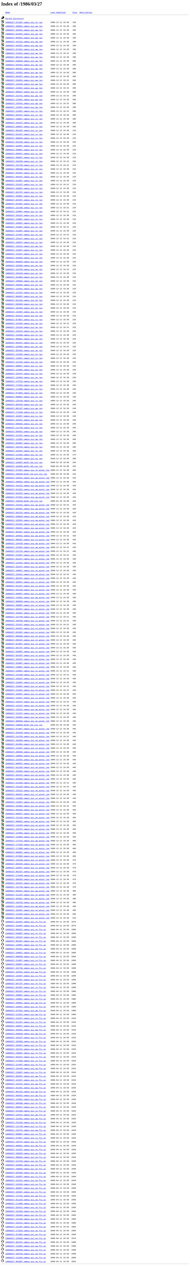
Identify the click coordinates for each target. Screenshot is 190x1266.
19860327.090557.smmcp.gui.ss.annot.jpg (27, 813)
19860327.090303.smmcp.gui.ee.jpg (23, 423)
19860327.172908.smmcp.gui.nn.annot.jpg (27, 848)
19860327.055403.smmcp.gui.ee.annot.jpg (27, 809)
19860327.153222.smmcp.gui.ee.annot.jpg (27, 790)
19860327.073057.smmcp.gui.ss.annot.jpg (27, 728)
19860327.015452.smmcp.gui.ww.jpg (23, 64)
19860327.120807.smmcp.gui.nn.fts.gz (25, 945)
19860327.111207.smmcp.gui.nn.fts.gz (25, 1226)
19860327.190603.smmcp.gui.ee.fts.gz (25, 1168)
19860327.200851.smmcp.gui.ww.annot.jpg (27, 481)
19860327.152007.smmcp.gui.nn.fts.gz (25, 925)
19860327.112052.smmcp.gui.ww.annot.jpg (27, 906)
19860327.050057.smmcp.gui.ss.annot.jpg (27, 593)
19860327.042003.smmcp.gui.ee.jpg (23, 257)
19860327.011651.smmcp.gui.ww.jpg (23, 34)
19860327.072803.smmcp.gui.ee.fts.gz (25, 1234)
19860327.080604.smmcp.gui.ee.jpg (23, 261)
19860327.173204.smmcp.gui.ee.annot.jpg (27, 844)
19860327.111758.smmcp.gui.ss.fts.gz (25, 1126)
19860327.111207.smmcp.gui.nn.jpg (23, 435)
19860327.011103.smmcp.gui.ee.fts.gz (25, 1199)
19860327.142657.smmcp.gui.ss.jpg (23, 250)
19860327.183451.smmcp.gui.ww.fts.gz (25, 972)
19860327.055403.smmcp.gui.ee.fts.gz (25, 1172)
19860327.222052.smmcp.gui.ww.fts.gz (25, 1118)
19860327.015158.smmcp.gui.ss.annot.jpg (27, 589)
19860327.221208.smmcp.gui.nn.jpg (23, 207)
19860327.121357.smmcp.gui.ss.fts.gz (25, 1080)
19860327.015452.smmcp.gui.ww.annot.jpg (27, 524)
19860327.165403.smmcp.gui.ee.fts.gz (25, 1215)
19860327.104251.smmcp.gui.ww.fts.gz (25, 1222)
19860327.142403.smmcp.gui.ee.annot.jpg (27, 825)
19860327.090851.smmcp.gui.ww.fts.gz (25, 1145)
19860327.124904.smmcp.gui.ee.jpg (23, 369)
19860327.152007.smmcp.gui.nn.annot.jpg (27, 682)
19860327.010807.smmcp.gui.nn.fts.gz (25, 933)
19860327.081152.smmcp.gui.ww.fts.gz (25, 1091)
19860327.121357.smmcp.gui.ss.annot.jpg (27, 713)
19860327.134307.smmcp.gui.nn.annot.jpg (27, 748)
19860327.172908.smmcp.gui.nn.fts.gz (25, 1203)
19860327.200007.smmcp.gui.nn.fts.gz (25, 995)
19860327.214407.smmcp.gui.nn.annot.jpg (27, 690)
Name (7, 12)
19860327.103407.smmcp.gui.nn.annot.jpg (27, 910)
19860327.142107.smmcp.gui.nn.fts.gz (25, 1149)
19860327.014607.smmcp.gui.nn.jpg (23, 180)
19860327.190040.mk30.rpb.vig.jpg (23, 724)
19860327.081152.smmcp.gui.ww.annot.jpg (27, 512)
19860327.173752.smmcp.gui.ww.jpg (23, 381)
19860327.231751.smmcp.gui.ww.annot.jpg (27, 551)
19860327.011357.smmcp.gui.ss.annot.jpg (27, 586)
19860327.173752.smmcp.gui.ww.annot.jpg (27, 840)
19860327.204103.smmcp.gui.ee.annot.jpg (27, 732)
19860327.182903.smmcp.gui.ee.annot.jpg (27, 740)
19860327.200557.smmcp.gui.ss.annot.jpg (27, 582)
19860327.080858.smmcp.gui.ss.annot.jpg (27, 601)
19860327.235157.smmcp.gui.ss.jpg (23, 238)
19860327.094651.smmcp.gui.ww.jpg (23, 431)
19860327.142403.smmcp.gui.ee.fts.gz (25, 1184)
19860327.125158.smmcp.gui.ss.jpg (23, 400)
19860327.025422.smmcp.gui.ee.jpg (23, 315)
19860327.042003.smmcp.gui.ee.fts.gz (25, 1165)
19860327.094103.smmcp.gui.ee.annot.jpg (27, 863)
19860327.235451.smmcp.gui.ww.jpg (23, 103)
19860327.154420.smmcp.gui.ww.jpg (23, 84)
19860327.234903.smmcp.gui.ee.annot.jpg (27, 806)
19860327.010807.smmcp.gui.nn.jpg (23, 188)
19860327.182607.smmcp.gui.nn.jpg (23, 145)
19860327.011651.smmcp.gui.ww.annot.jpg (27, 489)
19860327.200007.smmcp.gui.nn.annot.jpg (27, 605)
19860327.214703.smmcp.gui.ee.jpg (23, 269)
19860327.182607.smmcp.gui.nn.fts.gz (25, 1006)
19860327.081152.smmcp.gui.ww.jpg (23, 57)
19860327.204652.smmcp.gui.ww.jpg (23, 80)
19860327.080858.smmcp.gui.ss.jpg (23, 138)
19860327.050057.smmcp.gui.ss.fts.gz (25, 964)
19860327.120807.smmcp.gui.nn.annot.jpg (27, 667)
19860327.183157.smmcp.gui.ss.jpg (23, 122)
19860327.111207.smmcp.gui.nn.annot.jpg (27, 894)
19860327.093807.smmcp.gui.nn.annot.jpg (27, 898)
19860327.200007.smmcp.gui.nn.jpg (23, 149)
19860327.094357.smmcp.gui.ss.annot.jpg (27, 794)
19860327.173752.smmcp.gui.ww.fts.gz (25, 1195)
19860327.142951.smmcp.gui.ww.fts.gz (25, 1099)
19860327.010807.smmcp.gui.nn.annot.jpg (27, 651)
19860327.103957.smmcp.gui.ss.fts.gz (25, 1176)
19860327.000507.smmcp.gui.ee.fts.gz (25, 1188)
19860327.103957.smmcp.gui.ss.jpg (23, 416)
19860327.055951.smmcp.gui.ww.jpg (23, 37)
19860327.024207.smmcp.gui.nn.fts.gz (25, 921)
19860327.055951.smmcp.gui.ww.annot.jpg (27, 508)
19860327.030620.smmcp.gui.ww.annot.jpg (27, 516)
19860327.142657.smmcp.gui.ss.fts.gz (25, 975)
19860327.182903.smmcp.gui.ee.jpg (23, 265)
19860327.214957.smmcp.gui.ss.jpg (23, 111)
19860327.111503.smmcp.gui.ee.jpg (23, 454)
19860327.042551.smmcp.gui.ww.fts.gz (25, 948)
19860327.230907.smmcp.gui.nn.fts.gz (25, 999)
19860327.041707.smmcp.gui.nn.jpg (23, 192)
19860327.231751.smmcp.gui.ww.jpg (23, 95)
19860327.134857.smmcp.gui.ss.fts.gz (25, 1072)
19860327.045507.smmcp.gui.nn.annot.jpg (27, 628)
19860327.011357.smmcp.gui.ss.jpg (23, 134)
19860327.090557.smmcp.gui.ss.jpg (23, 365)
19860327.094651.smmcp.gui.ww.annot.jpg (27, 890)
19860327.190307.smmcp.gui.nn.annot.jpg (27, 678)
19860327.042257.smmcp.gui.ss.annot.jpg (27, 559)
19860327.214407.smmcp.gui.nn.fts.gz (25, 1064)
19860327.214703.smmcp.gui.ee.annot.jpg (27, 736)
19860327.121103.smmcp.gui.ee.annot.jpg (27, 817)
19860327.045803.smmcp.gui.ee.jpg (23, 304)
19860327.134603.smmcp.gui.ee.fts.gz (25, 1238)
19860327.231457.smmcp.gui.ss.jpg (23, 184)
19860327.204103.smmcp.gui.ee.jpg (23, 273)
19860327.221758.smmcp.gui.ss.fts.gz (25, 968)
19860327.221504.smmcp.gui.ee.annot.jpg (27, 782)
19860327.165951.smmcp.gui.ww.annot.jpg (27, 520)
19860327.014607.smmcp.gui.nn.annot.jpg (27, 643)
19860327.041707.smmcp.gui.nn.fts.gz (25, 983)
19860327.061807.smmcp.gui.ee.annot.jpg (27, 918)
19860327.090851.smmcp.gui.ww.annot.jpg (27, 821)
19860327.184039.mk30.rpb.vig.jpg (23, 466)
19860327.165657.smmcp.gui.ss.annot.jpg (27, 694)
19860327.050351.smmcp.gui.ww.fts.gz (25, 1095)
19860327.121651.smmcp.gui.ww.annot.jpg (27, 562)
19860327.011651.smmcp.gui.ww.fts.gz (25, 1087)
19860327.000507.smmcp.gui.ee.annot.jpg (27, 763)
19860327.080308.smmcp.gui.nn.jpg (23, 169)
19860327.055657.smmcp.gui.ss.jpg (23, 153)
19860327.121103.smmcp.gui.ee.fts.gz (25, 1219)
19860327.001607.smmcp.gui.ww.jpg (23, 76)
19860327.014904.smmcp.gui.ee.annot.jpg (27, 744)
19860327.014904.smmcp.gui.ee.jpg (23, 277)
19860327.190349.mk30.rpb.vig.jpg (23, 501)
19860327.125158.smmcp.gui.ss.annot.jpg (27, 860)
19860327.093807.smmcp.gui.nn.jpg (23, 443)
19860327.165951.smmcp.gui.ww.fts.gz (25, 1029)
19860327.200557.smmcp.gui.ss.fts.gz (25, 1026)
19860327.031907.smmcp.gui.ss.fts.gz (25, 987)
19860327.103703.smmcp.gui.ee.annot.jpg (27, 902)
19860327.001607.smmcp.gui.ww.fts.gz (25, 1076)
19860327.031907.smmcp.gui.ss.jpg (23, 203)
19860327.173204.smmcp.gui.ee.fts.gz (25, 1230)
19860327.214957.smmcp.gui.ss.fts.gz (25, 960)
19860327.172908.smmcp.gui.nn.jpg (23, 389)
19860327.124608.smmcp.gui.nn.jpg (23, 335)
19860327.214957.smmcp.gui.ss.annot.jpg (27, 555)
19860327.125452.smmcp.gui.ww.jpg (23, 288)
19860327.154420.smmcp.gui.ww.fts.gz (25, 1068)
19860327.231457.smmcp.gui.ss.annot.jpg (27, 624)
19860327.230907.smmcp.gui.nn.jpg (23, 211)
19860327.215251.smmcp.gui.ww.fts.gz (25, 1083)
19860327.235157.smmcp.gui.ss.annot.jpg (27, 701)
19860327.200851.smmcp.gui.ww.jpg (23, 26)
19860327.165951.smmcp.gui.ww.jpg (23, 72)
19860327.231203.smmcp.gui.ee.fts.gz (25, 1122)
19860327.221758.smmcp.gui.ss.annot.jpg (27, 616)
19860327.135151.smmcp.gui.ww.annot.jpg (27, 709)
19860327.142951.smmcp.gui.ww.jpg (23, 107)
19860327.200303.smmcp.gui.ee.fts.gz (25, 1153)
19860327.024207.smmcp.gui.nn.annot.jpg (27, 655)
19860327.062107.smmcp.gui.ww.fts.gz (25, 1242)
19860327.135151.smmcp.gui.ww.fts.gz (25, 1114)
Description (85, 12)
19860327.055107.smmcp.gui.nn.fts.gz (25, 991)
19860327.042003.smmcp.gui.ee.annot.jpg (27, 717)
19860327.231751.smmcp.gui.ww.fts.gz (25, 1130)
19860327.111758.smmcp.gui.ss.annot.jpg (27, 887)
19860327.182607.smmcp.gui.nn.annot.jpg (27, 613)
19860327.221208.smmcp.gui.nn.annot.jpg (27, 674)
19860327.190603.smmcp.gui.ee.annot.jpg (27, 755)
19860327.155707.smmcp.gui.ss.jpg (23, 373)
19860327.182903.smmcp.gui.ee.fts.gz (25, 1041)
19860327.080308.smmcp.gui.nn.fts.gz (25, 1103)
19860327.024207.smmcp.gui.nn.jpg (23, 200)
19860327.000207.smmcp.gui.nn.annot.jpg (27, 539)
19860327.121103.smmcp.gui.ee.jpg (23, 362)
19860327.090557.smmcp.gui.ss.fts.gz (25, 1107)
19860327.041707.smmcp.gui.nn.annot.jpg (27, 647)
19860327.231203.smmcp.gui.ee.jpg (23, 327)
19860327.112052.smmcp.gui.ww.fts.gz (25, 1246)
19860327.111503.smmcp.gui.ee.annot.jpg (27, 914)
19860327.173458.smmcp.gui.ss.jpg (23, 412)
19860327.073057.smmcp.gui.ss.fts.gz (25, 1138)
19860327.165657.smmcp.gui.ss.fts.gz (25, 1045)
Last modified (57, 12)
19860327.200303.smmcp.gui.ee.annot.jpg (27, 752)
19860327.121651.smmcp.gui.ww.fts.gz (25, 1014)
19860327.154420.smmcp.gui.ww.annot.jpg (27, 543)
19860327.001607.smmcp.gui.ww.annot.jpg (27, 531)
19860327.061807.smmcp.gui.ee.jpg (23, 458)
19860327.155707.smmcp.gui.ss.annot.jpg (27, 829)
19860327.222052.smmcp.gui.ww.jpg (23, 88)
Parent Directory (14, 18)
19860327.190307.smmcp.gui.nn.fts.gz (25, 1053)
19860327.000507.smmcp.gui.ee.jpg (23, 296)
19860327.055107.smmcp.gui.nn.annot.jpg (27, 640)
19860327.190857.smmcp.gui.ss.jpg (23, 118)
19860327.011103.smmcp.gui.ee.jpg (23, 300)
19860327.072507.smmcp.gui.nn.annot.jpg (27, 470)
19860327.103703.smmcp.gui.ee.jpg (23, 447)
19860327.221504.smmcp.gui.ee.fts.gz (25, 1211)
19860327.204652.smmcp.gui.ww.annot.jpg (27, 535)
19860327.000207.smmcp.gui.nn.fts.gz (25, 929)
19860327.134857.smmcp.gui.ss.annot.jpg (27, 802)
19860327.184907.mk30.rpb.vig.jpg (23, 462)
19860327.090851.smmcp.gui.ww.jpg (23, 338)
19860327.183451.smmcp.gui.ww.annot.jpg (27, 477)
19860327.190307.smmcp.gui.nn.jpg (23, 223)
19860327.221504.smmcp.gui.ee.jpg (23, 323)
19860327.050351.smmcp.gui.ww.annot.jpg (27, 528)
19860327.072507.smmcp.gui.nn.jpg (23, 22)
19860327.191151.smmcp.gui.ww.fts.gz (25, 1049)
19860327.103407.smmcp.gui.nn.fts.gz (25, 1192)
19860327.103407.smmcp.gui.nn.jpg (23, 450)
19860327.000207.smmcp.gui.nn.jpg (23, 91)
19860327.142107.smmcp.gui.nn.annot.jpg (27, 705)
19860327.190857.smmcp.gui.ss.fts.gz (25, 952)
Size (74, 12)
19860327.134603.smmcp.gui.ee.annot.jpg (27, 836)
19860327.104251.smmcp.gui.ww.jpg (23, 420)
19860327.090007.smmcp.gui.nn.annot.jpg (27, 852)
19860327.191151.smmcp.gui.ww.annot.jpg (27, 485)
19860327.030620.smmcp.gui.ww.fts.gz (25, 1033)
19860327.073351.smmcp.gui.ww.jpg (23, 49)
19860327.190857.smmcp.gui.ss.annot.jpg (27, 570)
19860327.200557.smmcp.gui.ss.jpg (23, 126)
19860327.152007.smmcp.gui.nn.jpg (23, 230)
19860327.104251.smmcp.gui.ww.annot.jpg (27, 883)
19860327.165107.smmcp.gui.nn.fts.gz (25, 937)
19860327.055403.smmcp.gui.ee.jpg (23, 350)
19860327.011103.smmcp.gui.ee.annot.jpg (27, 767)
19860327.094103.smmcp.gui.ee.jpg (23, 404)
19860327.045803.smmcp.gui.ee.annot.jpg (27, 779)
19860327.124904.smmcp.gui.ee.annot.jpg (27, 833)
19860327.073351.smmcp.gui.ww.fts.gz (25, 1010)
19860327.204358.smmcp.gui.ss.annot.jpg (27, 620)
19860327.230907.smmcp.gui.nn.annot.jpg (27, 670)
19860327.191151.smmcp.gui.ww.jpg (23, 41)
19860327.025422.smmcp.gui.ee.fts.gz (25, 1207)
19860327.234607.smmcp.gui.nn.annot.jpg (27, 686)
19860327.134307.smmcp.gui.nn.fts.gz (25, 979)
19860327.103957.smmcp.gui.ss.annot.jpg (27, 867)
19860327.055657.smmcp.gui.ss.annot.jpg (27, 609)
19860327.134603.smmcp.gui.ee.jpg (23, 377)
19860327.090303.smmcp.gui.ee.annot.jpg (27, 879)
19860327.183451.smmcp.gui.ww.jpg (23, 30)
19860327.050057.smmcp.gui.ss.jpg (23, 157)
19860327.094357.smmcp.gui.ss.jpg (23, 342)
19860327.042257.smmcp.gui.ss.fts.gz (25, 1056)
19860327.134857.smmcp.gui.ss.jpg (23, 358)
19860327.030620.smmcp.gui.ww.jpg (23, 61)
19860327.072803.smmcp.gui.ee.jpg (23, 393)
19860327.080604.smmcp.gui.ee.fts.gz (25, 1157)
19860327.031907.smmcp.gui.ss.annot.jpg (27, 632)
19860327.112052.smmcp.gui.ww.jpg (23, 439)
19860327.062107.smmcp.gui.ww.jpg (23, 408)
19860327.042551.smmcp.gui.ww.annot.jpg (27, 493)
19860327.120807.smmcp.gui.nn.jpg (23, 219)
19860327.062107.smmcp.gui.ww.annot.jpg (27, 871)
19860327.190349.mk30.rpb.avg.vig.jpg (26, 474)
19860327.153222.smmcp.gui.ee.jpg (23, 331)
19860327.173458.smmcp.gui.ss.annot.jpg (27, 875)
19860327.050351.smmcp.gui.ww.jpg (23, 68)
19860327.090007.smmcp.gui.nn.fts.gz (25, 1134)
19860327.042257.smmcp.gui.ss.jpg (23, 115)
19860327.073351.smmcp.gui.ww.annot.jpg (27, 497)
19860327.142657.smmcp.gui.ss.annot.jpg (27, 697)
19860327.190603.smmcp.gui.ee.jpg (23, 281)
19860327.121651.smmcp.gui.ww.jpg (23, 99)
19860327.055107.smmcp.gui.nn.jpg (23, 176)
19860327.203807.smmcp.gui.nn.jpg (23, 196)
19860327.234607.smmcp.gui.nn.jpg (23, 227)
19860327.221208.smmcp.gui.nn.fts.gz (25, 1111)
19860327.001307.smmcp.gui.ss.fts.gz (25, 941)
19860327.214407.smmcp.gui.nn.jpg (23, 234)
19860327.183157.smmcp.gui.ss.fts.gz (25, 1037)
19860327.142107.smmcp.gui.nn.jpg (23, 254)
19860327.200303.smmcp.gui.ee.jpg (23, 284)
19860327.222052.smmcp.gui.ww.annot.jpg (27, 547)
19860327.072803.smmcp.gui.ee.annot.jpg (27, 856)
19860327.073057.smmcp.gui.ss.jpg (23, 319)
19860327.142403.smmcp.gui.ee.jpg (23, 354)
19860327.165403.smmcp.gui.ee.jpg (23, 308)
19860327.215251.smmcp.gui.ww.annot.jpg (27, 504)
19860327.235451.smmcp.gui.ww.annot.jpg (27, 574)
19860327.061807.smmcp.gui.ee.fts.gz (25, 1261)
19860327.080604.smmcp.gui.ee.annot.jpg (27, 721)
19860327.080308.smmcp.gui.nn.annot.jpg (27, 636)
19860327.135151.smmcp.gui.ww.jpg (23, 246)
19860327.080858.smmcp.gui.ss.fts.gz (25, 956)
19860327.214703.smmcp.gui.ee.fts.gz (25, 1161)
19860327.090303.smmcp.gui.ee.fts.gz (25, 1249)
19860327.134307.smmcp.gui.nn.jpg (23, 311)
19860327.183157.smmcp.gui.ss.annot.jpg (27, 566)
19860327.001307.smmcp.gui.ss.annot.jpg (27, 578)
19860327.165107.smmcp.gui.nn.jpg (23, 215)
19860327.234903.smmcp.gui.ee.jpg (23, 346)
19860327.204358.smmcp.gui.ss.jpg (23, 161)
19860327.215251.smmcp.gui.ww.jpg (23, 53)
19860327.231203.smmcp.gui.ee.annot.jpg (27, 786)
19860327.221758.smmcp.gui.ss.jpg (23, 165)
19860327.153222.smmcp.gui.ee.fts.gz (25, 1180)
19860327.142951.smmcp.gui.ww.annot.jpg (27, 597)
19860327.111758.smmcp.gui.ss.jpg (23, 427)
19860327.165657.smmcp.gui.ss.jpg (23, 242)
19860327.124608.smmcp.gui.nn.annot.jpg (27, 798)
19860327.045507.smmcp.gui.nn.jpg (23, 172)
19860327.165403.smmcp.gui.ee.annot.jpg (27, 771)
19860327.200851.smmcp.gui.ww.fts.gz (25, 1002)
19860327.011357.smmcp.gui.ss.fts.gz (25, 1022)
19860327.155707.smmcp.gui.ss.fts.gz (25, 1141)
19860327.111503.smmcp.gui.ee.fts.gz (25, 1257)
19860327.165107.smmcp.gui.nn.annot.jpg (27, 659)
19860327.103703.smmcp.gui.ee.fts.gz (25, 1253)
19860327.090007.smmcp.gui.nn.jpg (23, 396)
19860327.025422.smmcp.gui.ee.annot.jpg (27, 775)
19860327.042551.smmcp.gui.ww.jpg (23, 45)
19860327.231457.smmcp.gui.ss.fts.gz (25, 1018)
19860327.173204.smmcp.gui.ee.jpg (23, 385)
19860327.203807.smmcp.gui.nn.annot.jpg (27, 663)
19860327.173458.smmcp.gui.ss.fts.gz (25, 1060)
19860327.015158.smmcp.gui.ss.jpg (23, 142)
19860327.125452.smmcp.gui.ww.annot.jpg (27, 759)
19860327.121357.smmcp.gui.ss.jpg (23, 292)
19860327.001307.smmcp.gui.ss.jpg (23, 130)
